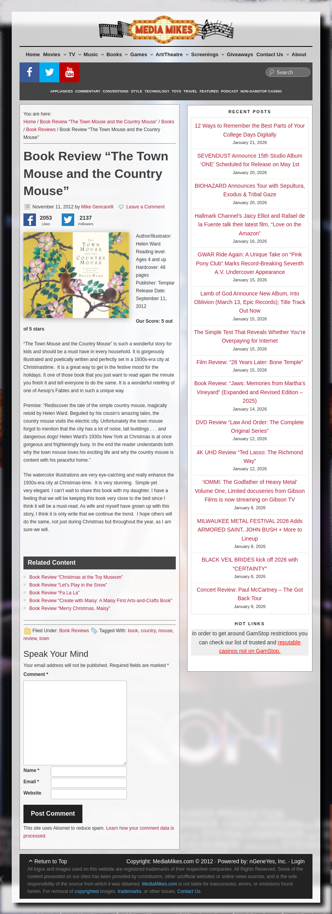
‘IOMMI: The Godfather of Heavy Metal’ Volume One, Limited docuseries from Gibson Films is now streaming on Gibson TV (250, 491)
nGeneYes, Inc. (268, 861)
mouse (165, 630)
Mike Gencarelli (97, 207)
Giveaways (240, 54)
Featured (209, 91)
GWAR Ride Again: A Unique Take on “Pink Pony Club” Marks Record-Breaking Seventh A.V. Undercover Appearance (249, 263)
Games (141, 54)
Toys (176, 91)
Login (298, 861)
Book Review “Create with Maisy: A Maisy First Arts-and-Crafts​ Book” (100, 600)
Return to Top (50, 861)
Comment (35, 674)
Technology (157, 91)
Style (136, 91)
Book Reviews (41, 129)
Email (31, 781)
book (133, 630)
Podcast (229, 91)
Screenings (207, 54)
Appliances (61, 91)
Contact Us (272, 54)
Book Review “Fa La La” (54, 593)
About (299, 54)
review (30, 638)
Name (31, 770)
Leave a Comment (145, 207)
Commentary (88, 91)
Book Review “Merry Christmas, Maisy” (69, 608)
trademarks (129, 891)
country (148, 630)
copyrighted (87, 891)
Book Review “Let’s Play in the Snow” (68, 585)
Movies (54, 54)
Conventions (116, 91)
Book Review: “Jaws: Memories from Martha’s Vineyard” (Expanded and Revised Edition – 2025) (249, 392)
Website (32, 793)
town (44, 638)
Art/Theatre (171, 54)
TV (75, 54)
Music (94, 54)
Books (117, 54)
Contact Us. (189, 891)
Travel (190, 91)
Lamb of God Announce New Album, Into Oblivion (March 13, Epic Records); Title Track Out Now (249, 302)
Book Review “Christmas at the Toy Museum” (76, 577)
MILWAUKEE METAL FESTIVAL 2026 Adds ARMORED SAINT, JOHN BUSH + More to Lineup (250, 530)
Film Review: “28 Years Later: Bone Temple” (249, 362)
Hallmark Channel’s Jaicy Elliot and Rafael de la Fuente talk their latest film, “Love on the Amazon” (250, 225)
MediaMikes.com (173, 861)
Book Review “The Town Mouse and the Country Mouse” (98, 121)
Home (33, 54)
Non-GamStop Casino (261, 91)
